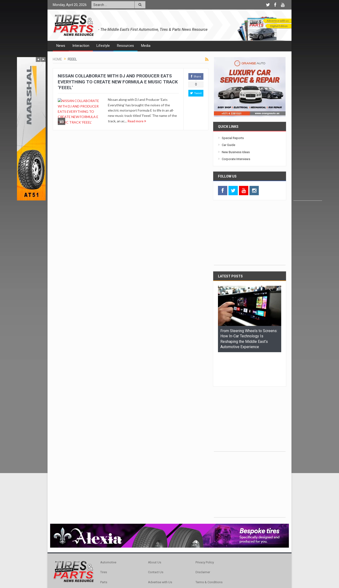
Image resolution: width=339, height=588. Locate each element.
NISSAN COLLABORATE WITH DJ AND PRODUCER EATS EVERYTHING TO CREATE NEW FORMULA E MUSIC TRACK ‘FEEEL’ (118, 81)
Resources (125, 45)
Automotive (108, 533)
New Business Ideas (236, 152)
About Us (154, 533)
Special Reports (233, 138)
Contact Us (155, 543)
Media (145, 45)
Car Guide (228, 145)
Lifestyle (103, 45)
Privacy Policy (205, 533)
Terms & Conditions (209, 553)
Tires (103, 543)
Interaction (80, 45)
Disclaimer (203, 543)
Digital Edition (279, 26)
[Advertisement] (307, 128)
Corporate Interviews (236, 159)
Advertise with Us (160, 553)
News (60, 45)
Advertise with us (278, 20)
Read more (136, 121)
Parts (103, 553)
